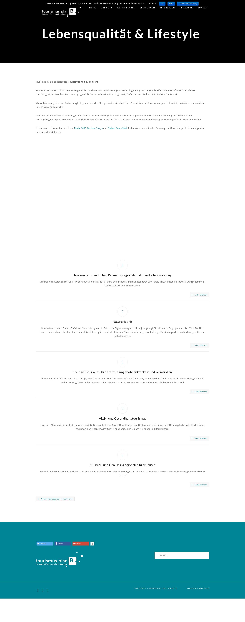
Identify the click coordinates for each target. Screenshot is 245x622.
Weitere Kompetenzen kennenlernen (55, 522)
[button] (45, 567)
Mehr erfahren (199, 318)
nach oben (140, 612)
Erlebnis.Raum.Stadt (118, 151)
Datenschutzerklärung (188, 4)
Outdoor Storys (95, 151)
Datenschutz (170, 612)
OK (162, 4)
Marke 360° (80, 151)
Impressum (154, 612)
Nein (171, 4)
